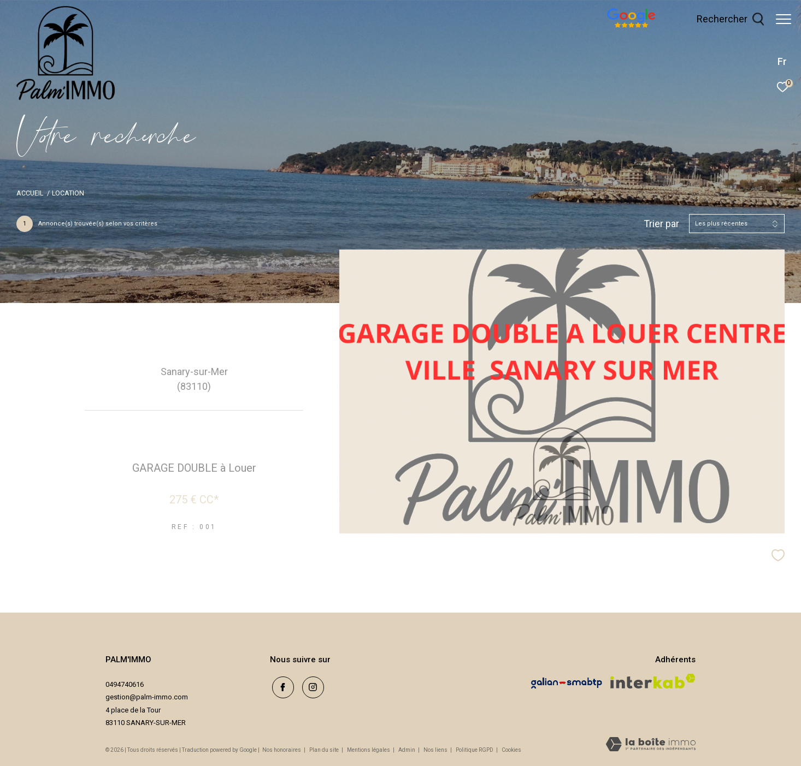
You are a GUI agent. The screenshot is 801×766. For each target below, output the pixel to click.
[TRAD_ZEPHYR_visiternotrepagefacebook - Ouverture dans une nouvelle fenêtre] (281, 686)
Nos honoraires (281, 750)
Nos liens (436, 750)
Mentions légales (369, 750)
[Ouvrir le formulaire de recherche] (725, 19)
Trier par (661, 223)
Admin (407, 750)
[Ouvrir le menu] (783, 19)
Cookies (511, 750)
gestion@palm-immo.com (146, 697)
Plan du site (324, 750)
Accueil (29, 193)
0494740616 (124, 684)
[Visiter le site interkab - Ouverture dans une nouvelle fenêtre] (653, 681)
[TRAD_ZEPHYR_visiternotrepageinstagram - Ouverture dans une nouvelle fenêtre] (311, 686)
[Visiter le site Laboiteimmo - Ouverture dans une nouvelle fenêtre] (651, 745)
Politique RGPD (474, 750)
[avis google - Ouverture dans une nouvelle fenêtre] (665, 29)
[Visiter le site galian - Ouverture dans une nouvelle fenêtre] (566, 683)
